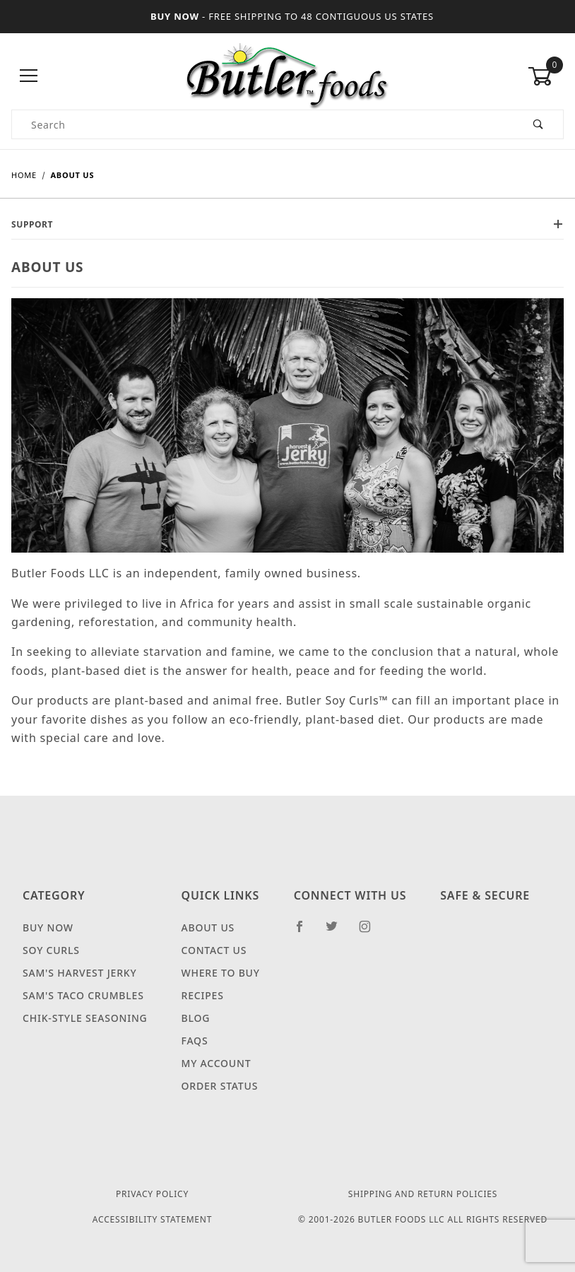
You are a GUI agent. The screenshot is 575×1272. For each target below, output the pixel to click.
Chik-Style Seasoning (85, 1018)
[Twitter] (338, 932)
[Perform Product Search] (538, 124)
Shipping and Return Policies (422, 1194)
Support (287, 224)
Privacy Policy (152, 1194)
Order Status (220, 1086)
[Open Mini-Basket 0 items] (545, 76)
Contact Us (214, 950)
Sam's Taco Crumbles (83, 995)
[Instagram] (371, 932)
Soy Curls (51, 950)
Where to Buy (221, 972)
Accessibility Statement (152, 1219)
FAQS (195, 1040)
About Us (208, 927)
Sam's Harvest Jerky (79, 972)
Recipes (203, 995)
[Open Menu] (29, 76)
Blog (196, 1018)
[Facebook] (305, 932)
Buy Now (48, 927)
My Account (216, 1063)
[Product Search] (263, 124)
